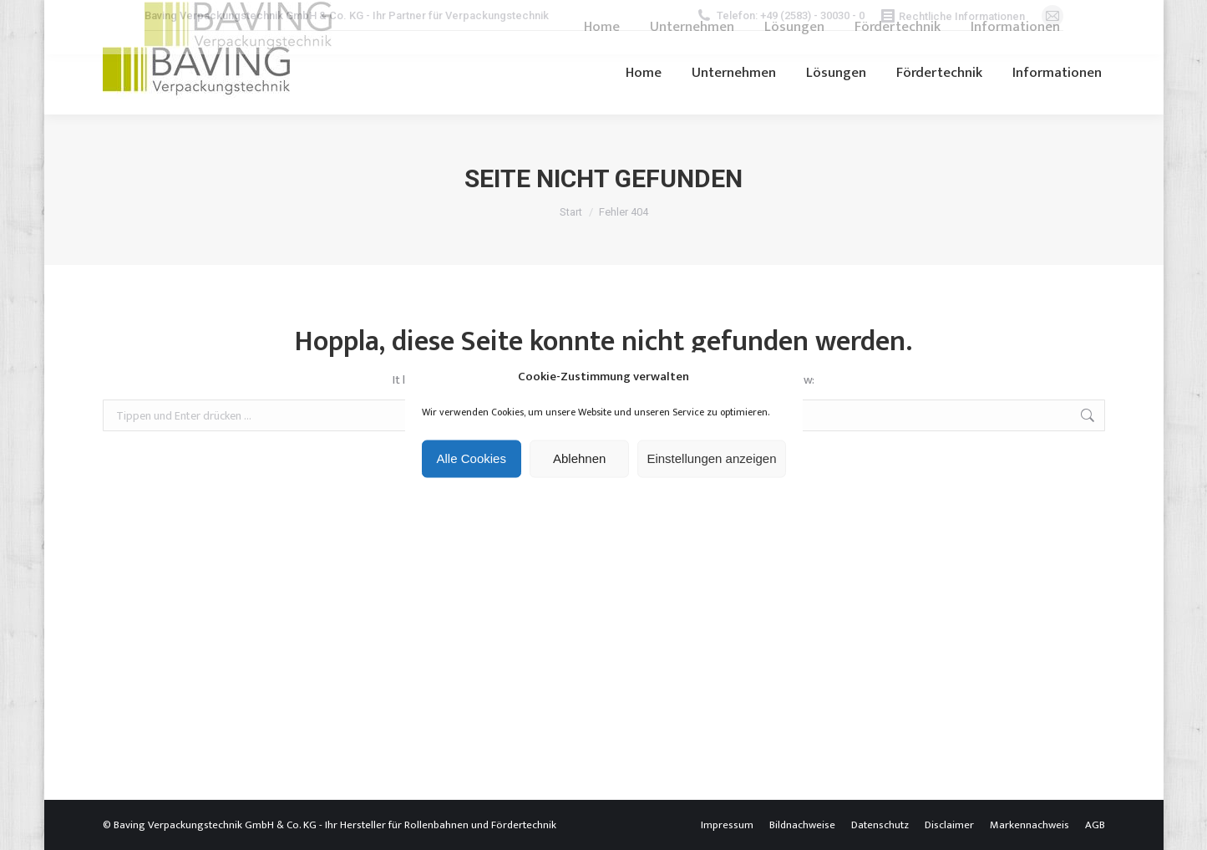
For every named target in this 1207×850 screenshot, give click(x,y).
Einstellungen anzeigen (711, 458)
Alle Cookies (471, 458)
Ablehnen (579, 458)
